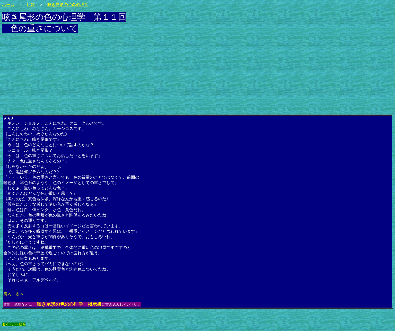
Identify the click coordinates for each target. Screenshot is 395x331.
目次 (31, 4)
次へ (20, 294)
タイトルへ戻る (13, 324)
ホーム (8, 4)
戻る (7, 294)
